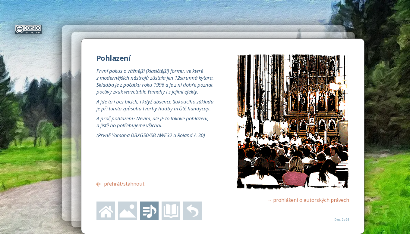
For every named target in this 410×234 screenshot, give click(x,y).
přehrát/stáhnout (124, 183)
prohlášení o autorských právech (308, 200)
